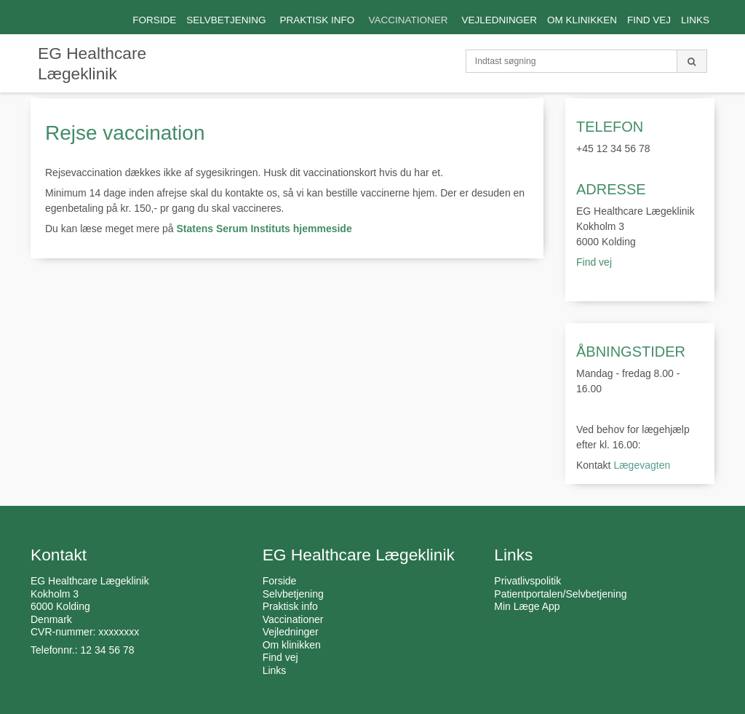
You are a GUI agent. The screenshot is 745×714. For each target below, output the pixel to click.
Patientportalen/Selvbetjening (560, 594)
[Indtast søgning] (571, 61)
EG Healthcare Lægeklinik (92, 63)
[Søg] (692, 61)
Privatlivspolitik (527, 581)
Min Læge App (526, 606)
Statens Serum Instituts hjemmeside (264, 228)
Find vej (595, 262)
